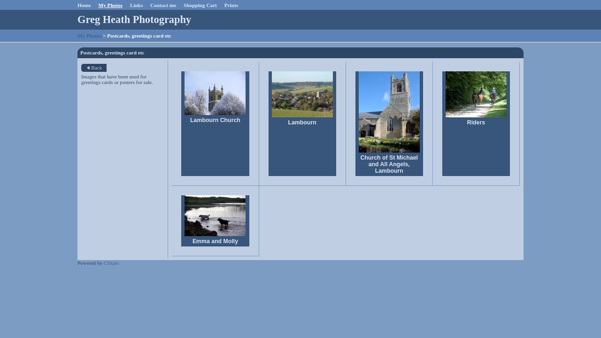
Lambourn (302, 122)
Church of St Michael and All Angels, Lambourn (389, 164)
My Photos (111, 5)
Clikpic (111, 263)
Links (136, 5)
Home (84, 5)
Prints (231, 5)
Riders (476, 122)
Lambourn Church (215, 120)
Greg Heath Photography (134, 19)
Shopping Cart (200, 5)
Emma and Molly (215, 241)
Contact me (163, 5)
